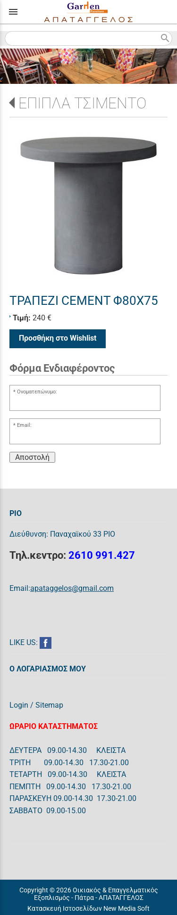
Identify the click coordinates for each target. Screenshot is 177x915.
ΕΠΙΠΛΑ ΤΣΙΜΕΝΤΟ (82, 103)
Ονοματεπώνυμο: (37, 392)
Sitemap (49, 705)
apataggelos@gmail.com (72, 588)
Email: (24, 425)
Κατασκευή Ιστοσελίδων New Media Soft (88, 908)
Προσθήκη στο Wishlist (57, 338)
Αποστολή (32, 457)
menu (13, 11)
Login (18, 705)
